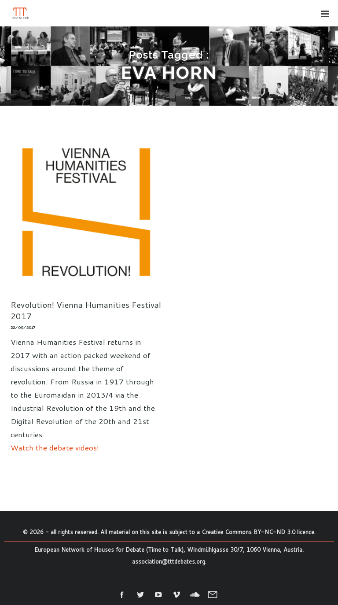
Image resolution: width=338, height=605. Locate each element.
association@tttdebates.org (168, 561)
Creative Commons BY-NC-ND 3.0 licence (258, 532)
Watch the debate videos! (55, 447)
